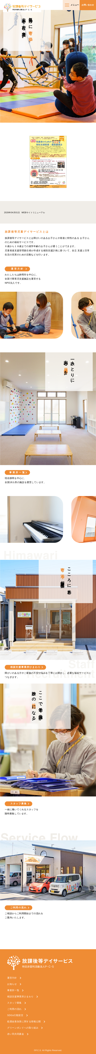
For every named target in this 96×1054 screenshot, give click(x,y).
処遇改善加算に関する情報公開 (24, 1021)
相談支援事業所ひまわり (25, 667)
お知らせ (12, 984)
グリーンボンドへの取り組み (22, 1027)
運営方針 (17, 268)
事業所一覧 (17, 472)
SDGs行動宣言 (15, 1015)
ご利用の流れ (18, 907)
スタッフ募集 (18, 803)
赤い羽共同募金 (15, 1034)
